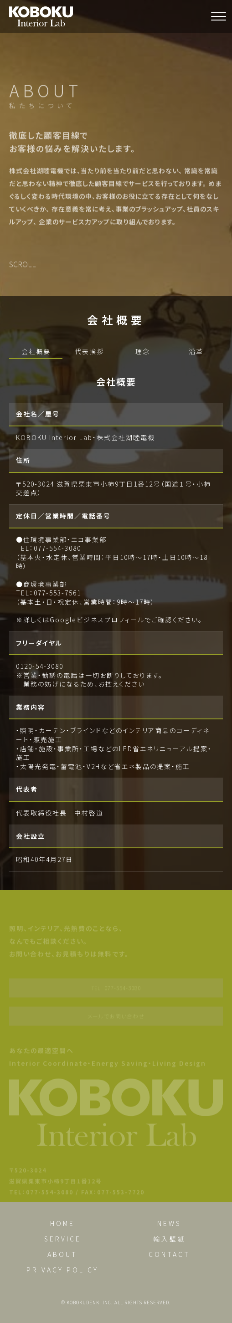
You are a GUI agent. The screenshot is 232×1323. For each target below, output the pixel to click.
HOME (62, 1223)
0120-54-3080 (39, 666)
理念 (142, 351)
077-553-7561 (57, 592)
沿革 (196, 351)
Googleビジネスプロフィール (97, 619)
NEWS (169, 1223)
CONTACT (169, 1254)
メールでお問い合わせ (116, 1019)
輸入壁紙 (169, 1238)
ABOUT (62, 1254)
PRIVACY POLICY (62, 1269)
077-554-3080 (57, 548)
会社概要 (36, 351)
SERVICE (62, 1238)
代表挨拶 (89, 351)
